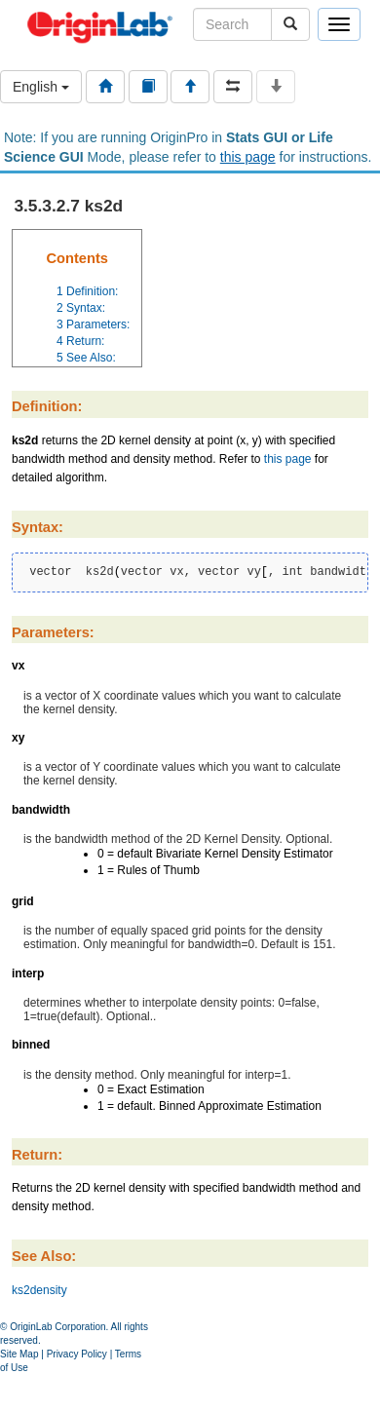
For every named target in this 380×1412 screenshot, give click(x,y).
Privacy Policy (77, 1354)
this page (248, 157)
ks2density (39, 1290)
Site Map (19, 1354)
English (41, 87)
